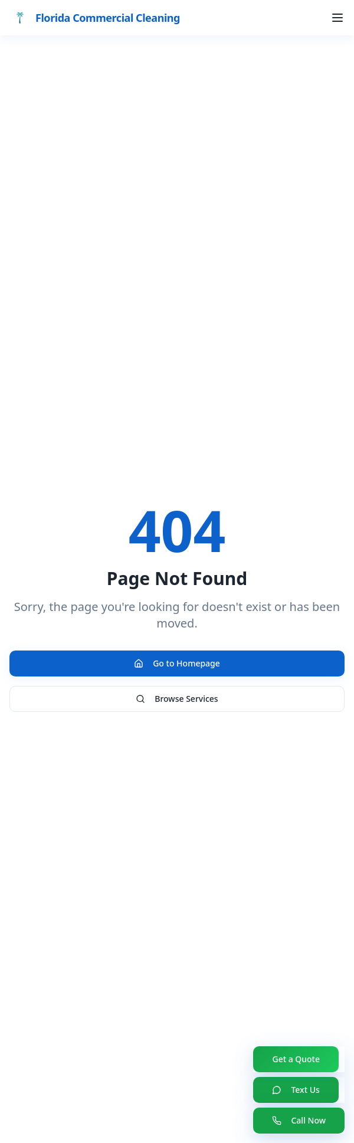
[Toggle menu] (337, 18)
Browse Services (177, 698)
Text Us (295, 1089)
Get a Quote (296, 1059)
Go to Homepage (177, 663)
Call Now (299, 1120)
